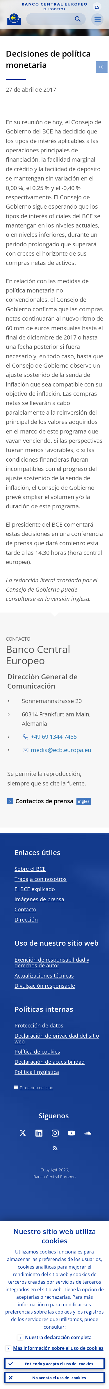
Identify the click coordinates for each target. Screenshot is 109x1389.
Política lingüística (37, 1071)
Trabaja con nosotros (41, 878)
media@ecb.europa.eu (61, 750)
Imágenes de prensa (39, 899)
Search (78, 19)
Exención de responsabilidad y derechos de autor (52, 962)
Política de (37, 1051)
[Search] (51, 19)
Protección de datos (39, 1025)
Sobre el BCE (30, 868)
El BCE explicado (35, 889)
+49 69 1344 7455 (54, 736)
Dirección (26, 919)
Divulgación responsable (45, 985)
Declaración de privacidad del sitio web (57, 1038)
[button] (97, 6)
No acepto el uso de (59, 1378)
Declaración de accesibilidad (50, 1061)
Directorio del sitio (36, 1087)
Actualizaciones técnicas (44, 975)
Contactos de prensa (44, 801)
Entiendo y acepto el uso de (59, 1364)
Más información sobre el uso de (58, 1348)
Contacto (25, 909)
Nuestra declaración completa (58, 1337)
